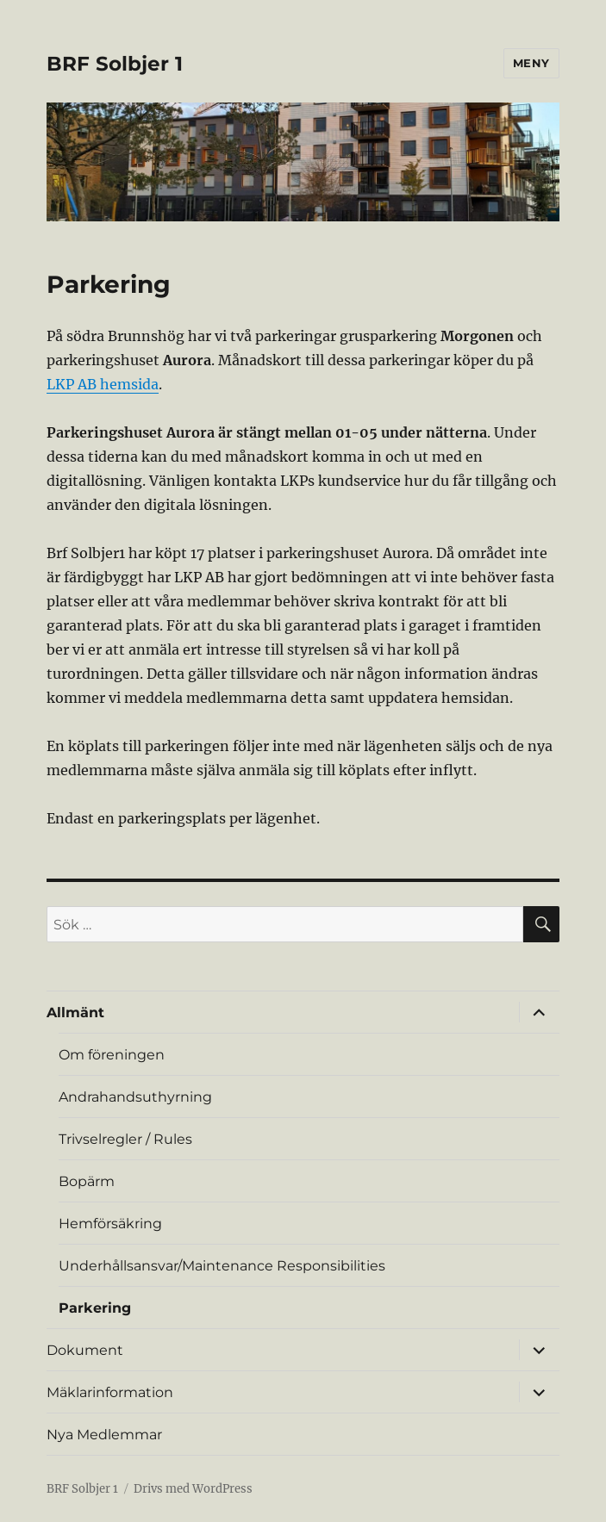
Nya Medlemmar (104, 1434)
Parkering (95, 1308)
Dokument (85, 1350)
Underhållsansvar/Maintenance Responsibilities (222, 1266)
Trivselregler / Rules (125, 1139)
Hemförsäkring (110, 1223)
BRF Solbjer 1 (115, 64)
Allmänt (75, 1012)
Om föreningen (112, 1055)
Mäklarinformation (110, 1392)
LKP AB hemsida (103, 384)
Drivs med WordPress (193, 1489)
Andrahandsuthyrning (135, 1097)
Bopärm (87, 1181)
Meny (531, 63)
